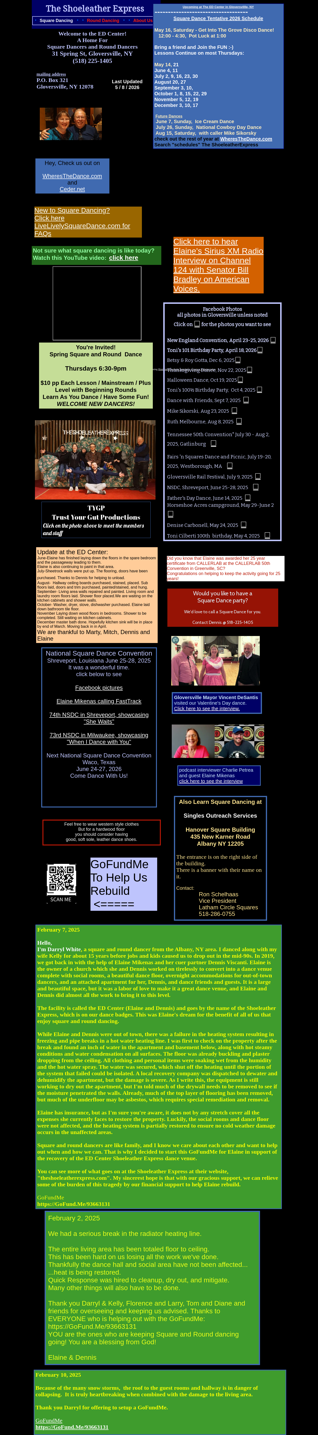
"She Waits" (99, 721)
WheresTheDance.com (246, 139)
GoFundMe (49, 1420)
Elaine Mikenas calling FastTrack (99, 701)
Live (40, 226)
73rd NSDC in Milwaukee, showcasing (99, 735)
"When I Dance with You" (99, 742)
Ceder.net (72, 189)
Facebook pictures (99, 687)
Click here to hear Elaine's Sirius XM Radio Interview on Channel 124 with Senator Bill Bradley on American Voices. (218, 265)
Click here (49, 218)
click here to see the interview (211, 781)
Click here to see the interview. (207, 708)
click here (123, 257)
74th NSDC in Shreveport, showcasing (99, 714)
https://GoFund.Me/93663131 (72, 1427)
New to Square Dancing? (72, 210)
